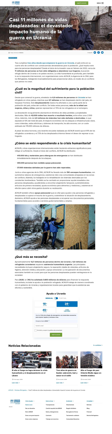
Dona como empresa (31, 419)
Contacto (48, 415)
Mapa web (85, 431)
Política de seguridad (64, 431)
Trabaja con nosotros (52, 419)
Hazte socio (56, 335)
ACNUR (10, 390)
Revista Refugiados (92, 415)
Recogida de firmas (72, 412)
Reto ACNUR (29, 412)
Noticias (89, 405)
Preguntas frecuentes (97, 431)
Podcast (89, 412)
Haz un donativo (30, 408)
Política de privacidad (49, 431)
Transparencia (50, 405)
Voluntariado (70, 405)
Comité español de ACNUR (54, 408)
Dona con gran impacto (32, 415)
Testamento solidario (72, 415)
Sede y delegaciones (52, 412)
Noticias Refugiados (21, 390)
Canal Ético (76, 431)
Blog (88, 408)
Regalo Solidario (71, 408)
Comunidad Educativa (72, 419)
